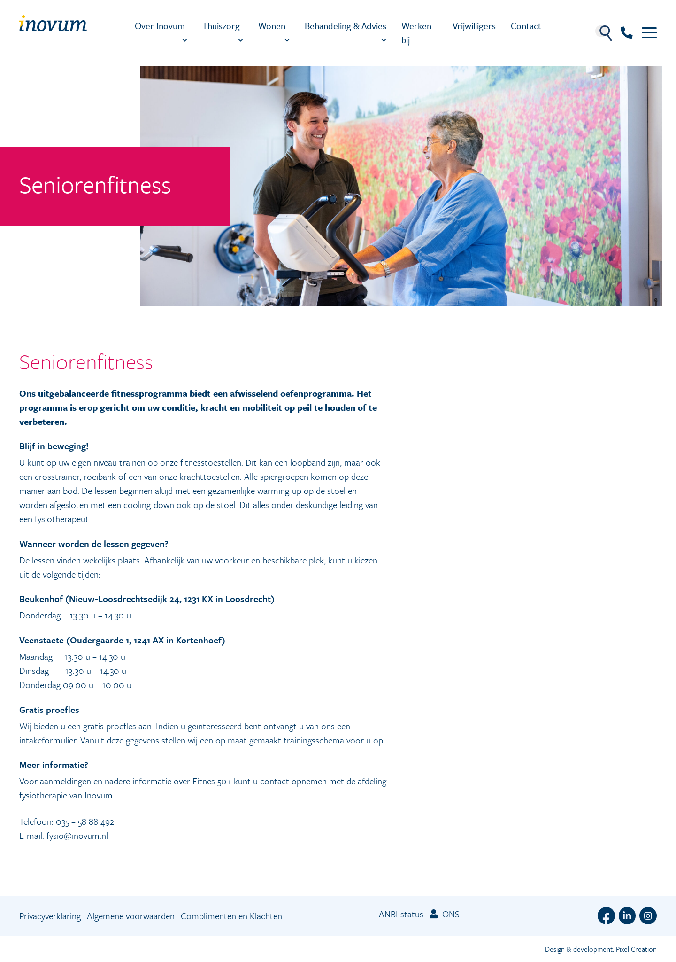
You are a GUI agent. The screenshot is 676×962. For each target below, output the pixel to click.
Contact (526, 25)
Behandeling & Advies (345, 25)
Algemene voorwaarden (131, 915)
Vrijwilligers (474, 25)
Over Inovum (160, 25)
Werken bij (416, 32)
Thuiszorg (221, 25)
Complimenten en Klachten (231, 915)
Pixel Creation (636, 949)
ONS (445, 913)
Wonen (271, 25)
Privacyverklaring (50, 915)
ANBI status (401, 913)
